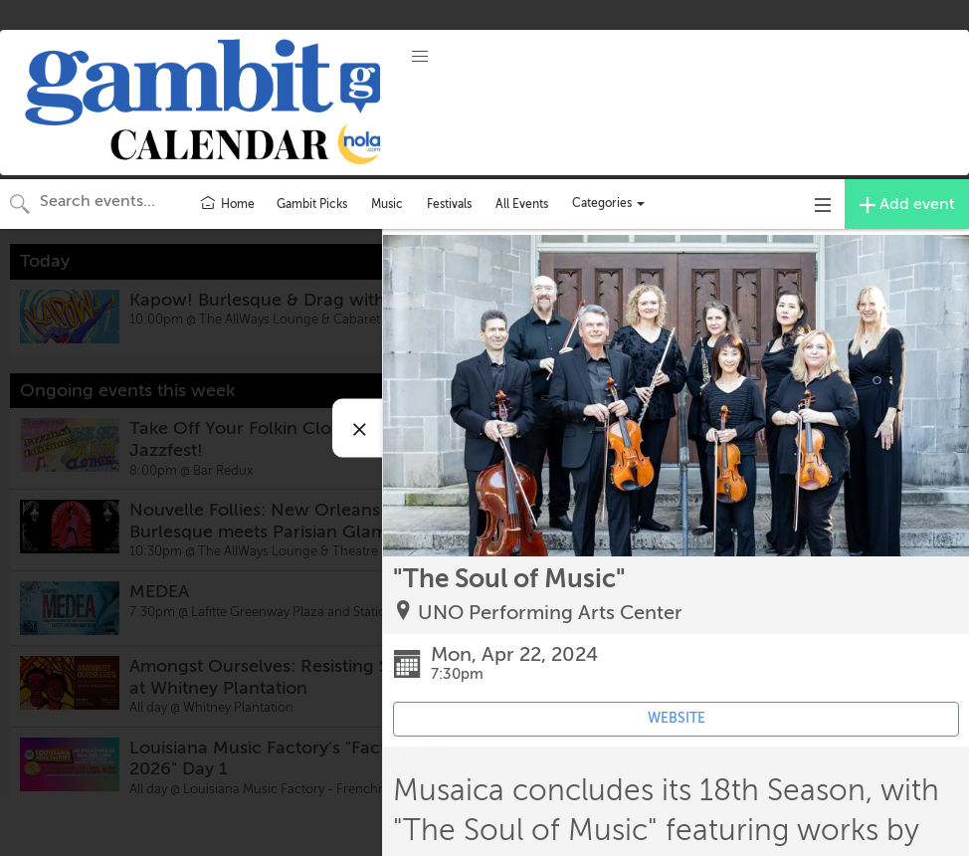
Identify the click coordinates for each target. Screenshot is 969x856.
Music (387, 204)
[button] (420, 57)
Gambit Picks (312, 204)
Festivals (449, 204)
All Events (521, 204)
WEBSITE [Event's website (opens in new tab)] (676, 718)
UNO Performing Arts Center (550, 612)
